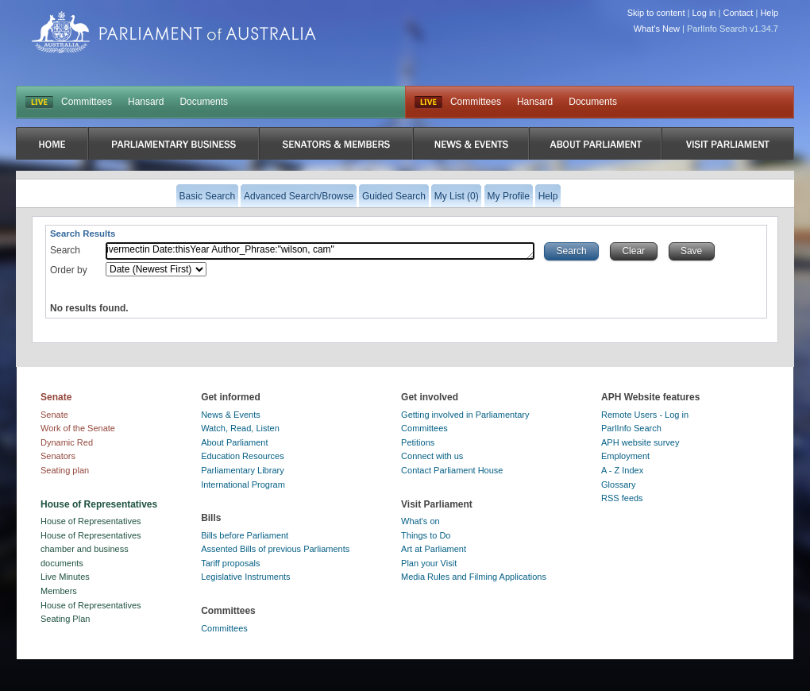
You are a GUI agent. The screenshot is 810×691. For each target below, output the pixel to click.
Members (58, 591)
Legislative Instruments (246, 576)
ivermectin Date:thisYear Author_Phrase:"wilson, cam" (320, 251)
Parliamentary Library (242, 470)
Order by (68, 270)
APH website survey (640, 442)
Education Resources (242, 456)
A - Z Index (622, 470)
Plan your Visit (429, 563)
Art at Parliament (433, 549)
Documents (203, 101)
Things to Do (425, 535)
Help (769, 12)
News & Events (230, 414)
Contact (738, 12)
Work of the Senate (77, 428)
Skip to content (656, 12)
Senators (57, 456)
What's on (420, 521)
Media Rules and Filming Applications (473, 576)
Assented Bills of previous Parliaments (275, 549)
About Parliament (234, 442)
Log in (704, 12)
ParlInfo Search (631, 428)
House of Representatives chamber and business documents (90, 549)
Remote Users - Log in (644, 414)
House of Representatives (90, 521)
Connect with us (432, 456)
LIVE (39, 102)
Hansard (146, 101)
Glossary (618, 484)
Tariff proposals (230, 563)
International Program (243, 484)
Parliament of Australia (174, 32)
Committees (86, 101)
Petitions (417, 442)
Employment (625, 456)
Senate (54, 414)
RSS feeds (622, 498)
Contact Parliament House (452, 470)
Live (428, 102)
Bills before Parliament (244, 535)
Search (65, 250)
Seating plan (64, 470)
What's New (657, 28)
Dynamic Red (66, 442)
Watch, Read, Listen (240, 428)
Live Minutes (65, 576)
